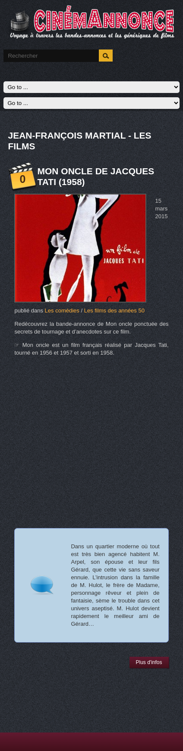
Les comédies (62, 310)
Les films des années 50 (114, 310)
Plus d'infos (149, 662)
